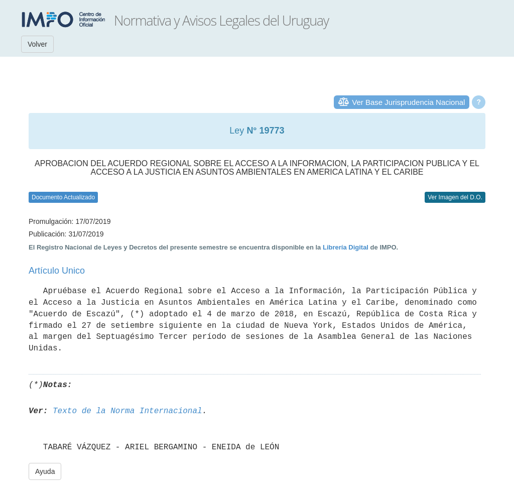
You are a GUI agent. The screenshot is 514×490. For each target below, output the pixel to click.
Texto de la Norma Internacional (127, 411)
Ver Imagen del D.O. (455, 197)
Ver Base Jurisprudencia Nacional (408, 102)
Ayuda (45, 471)
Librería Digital (345, 247)
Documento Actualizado (63, 197)
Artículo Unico (57, 271)
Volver (37, 44)
